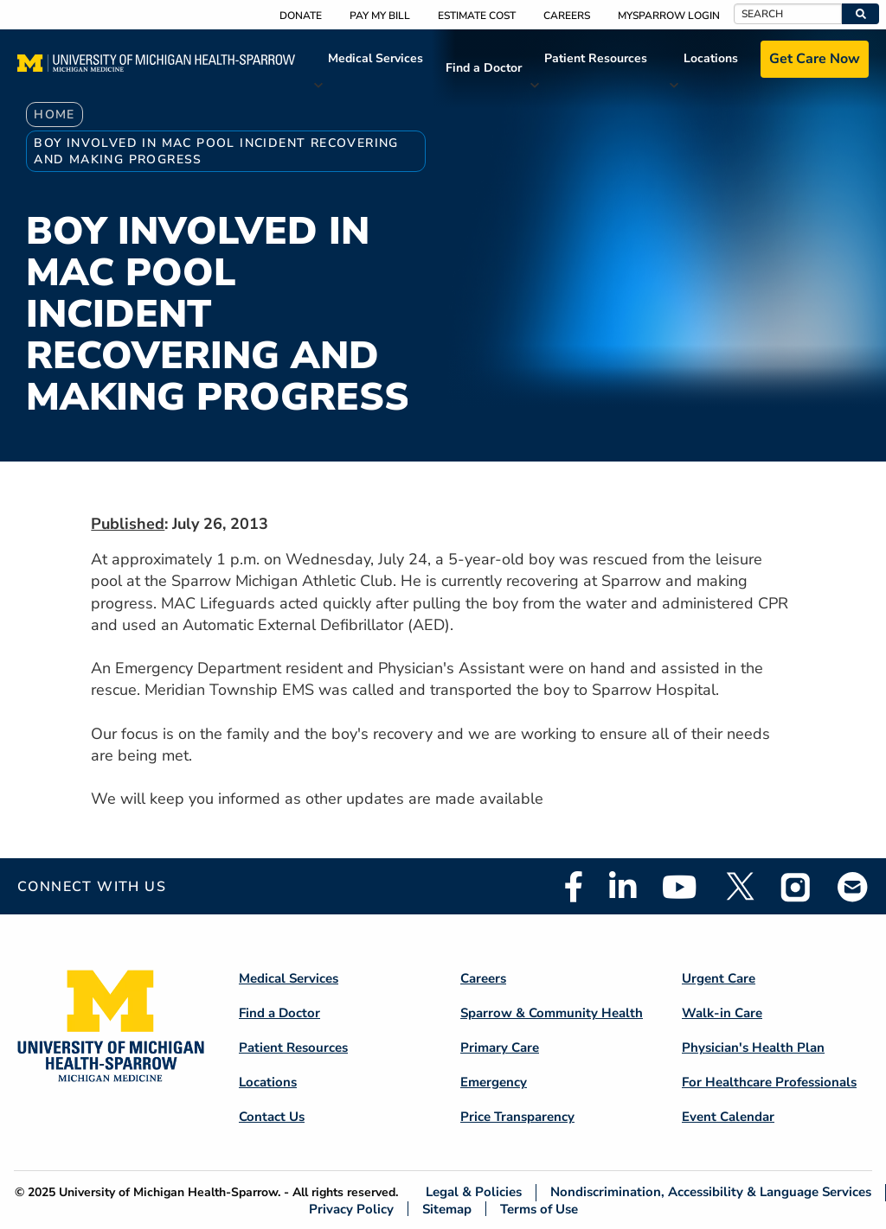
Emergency (493, 1082)
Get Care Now (814, 58)
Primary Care (499, 1047)
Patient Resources (595, 58)
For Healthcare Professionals (769, 1082)
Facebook (573, 886)
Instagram (796, 886)
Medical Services (375, 58)
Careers (566, 15)
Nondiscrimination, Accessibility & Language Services (710, 1192)
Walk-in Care (722, 1013)
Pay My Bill (380, 15)
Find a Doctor (484, 68)
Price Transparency (517, 1116)
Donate (300, 15)
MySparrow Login (669, 15)
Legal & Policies (474, 1192)
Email (853, 886)
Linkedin (622, 886)
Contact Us (272, 1116)
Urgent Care (718, 978)
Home (54, 114)
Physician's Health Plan (753, 1047)
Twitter (738, 886)
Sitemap (447, 1208)
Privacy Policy (351, 1208)
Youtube (679, 886)
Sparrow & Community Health (551, 1013)
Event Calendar (728, 1116)
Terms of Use (539, 1208)
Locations (711, 58)
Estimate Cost (477, 15)
